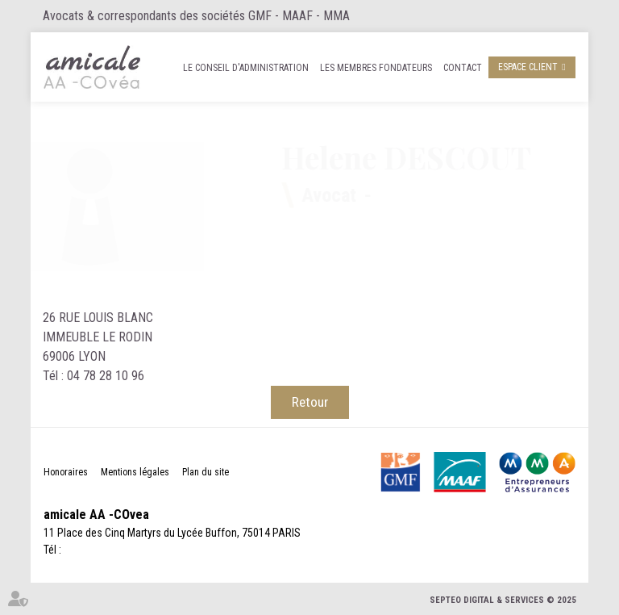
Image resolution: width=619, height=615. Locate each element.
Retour (310, 402)
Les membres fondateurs (376, 67)
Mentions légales (135, 472)
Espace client (528, 67)
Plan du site (205, 472)
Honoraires (66, 472)
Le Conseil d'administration (246, 67)
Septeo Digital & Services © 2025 (503, 600)
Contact (462, 67)
